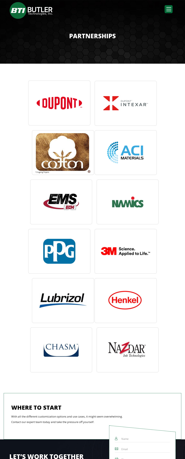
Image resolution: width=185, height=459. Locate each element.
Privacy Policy (128, 452)
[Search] (41, 387)
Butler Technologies (71, 452)
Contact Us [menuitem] (84, 372)
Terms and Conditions (102, 452)
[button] (169, 9)
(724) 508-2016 (18, 435)
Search (78, 387)
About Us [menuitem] (14, 372)
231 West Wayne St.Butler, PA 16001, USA (74, 437)
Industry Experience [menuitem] (62, 372)
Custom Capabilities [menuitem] (35, 372)
